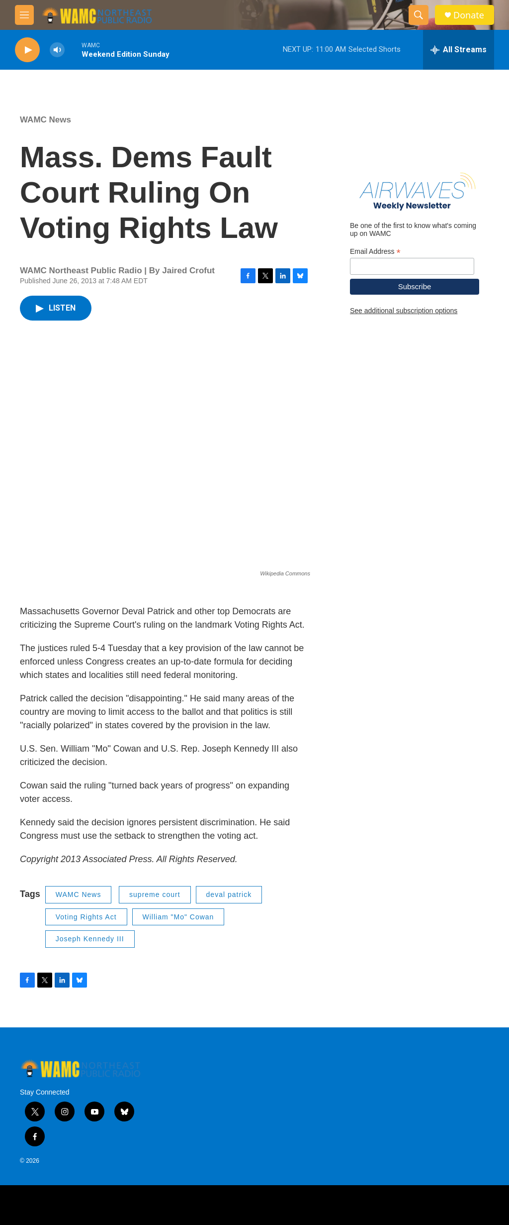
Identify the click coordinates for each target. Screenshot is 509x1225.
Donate (468, 15)
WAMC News (45, 119)
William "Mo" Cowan (178, 917)
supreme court (154, 894)
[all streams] (458, 50)
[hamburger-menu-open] (24, 15)
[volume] (57, 50)
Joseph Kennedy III (90, 939)
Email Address (375, 251)
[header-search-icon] (418, 15)
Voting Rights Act (86, 917)
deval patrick (229, 894)
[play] (27, 50)
